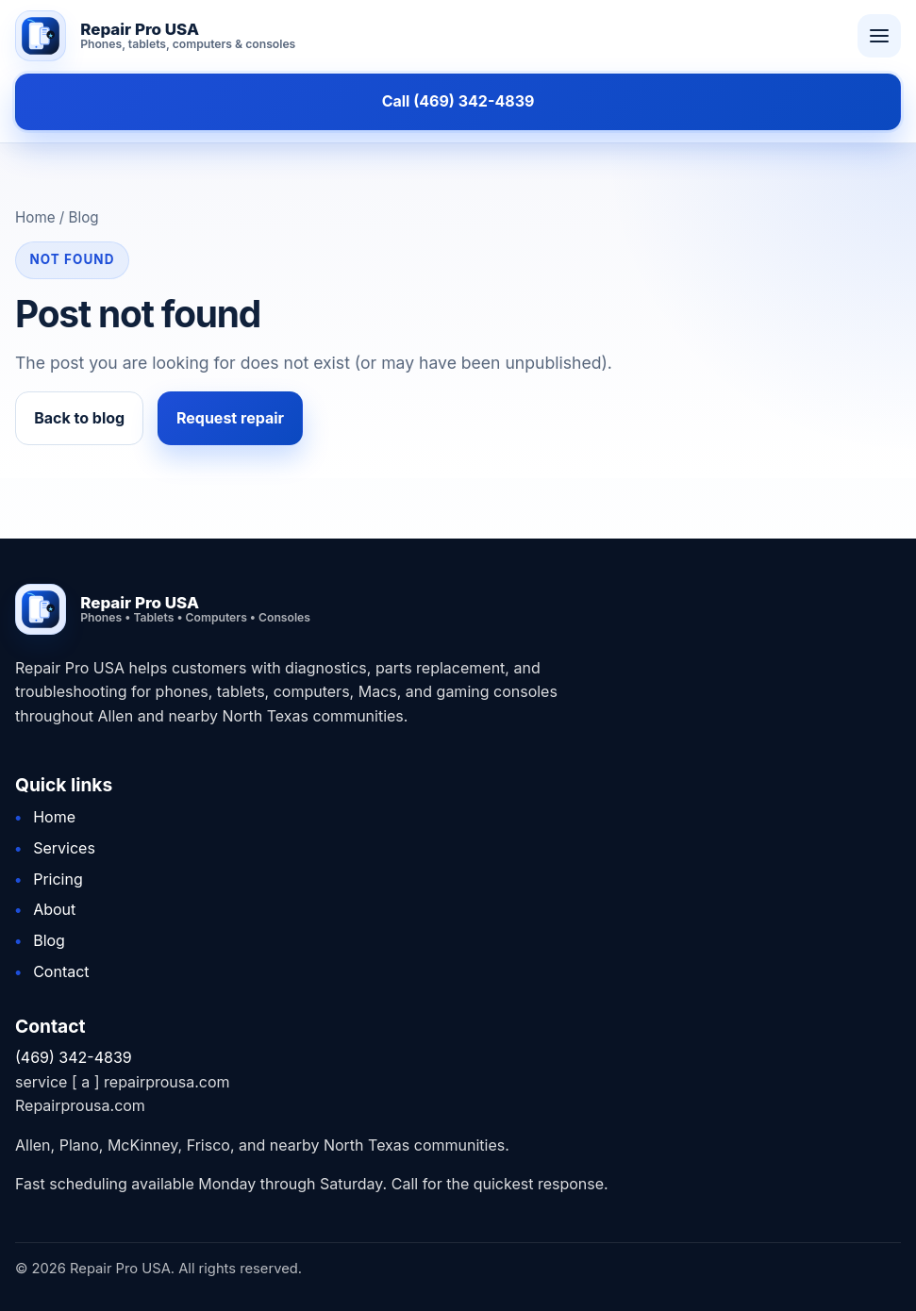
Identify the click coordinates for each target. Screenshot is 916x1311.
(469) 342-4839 (73, 1057)
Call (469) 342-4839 (458, 100)
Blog (49, 940)
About (54, 909)
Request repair (230, 417)
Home (54, 816)
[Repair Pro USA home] (425, 35)
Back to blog (79, 417)
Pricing (58, 879)
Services (64, 847)
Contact (61, 971)
